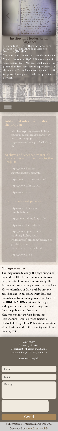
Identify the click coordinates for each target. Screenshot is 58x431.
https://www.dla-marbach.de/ (28, 179)
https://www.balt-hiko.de (26, 225)
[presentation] (25, 406)
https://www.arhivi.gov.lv (26, 185)
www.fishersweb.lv (37, 428)
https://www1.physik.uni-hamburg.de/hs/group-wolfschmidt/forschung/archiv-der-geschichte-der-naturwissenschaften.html (32, 240)
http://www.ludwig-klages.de (28, 218)
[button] (8, 11)
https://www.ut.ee (21, 192)
